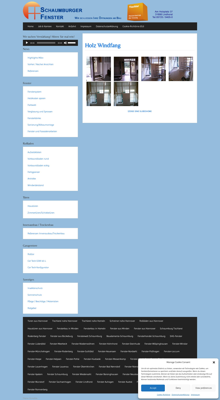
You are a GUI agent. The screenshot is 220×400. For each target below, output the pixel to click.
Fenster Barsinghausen (107, 374)
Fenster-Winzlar (179, 343)
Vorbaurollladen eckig (38, 165)
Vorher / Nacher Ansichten (40, 64)
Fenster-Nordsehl (129, 351)
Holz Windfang (103, 45)
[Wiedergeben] (26, 42)
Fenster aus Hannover (144, 328)
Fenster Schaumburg (57, 374)
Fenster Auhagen (105, 381)
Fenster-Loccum (172, 351)
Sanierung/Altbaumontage (41, 124)
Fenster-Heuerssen (107, 351)
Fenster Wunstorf (36, 381)
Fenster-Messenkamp (115, 359)
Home (30, 26)
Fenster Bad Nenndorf (109, 366)
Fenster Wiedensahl (81, 374)
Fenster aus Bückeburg (61, 336)
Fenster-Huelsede (92, 359)
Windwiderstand (36, 185)
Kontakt (60, 26)
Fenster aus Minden (119, 328)
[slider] (46, 43)
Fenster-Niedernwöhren (83, 343)
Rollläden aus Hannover (151, 321)
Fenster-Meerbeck (58, 343)
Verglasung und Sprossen (40, 111)
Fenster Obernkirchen (83, 366)
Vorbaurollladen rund (38, 158)
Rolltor (31, 254)
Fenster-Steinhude (131, 343)
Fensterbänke (34, 118)
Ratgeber (32, 308)
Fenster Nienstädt (133, 366)
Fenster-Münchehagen (39, 351)
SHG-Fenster (176, 336)
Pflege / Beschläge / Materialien (43, 301)
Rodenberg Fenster (37, 336)
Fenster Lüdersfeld (36, 343)
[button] (213, 362)
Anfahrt (72, 26)
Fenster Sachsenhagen (60, 381)
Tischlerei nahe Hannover (64, 321)
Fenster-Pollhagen (150, 351)
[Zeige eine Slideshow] (140, 111)
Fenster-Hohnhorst (108, 343)
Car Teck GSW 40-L (37, 261)
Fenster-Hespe (34, 359)
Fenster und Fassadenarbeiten (42, 131)
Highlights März (35, 57)
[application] (50, 43)
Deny (178, 388)
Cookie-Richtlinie (163, 395)
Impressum (195, 395)
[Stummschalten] (65, 42)
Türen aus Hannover (38, 321)
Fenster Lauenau (60, 366)
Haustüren (33, 206)
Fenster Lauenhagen (38, 366)
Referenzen (33, 71)
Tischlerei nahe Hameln (93, 321)
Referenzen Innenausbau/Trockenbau (46, 233)
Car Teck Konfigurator (38, 267)
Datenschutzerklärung (180, 395)
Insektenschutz (35, 288)
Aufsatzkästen (34, 152)
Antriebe (32, 178)
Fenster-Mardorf (138, 359)
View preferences (203, 388)
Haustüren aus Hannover (40, 328)
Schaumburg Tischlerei (171, 328)
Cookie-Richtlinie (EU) (133, 26)
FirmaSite (33, 398)
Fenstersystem (34, 91)
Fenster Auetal (125, 381)
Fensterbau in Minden (68, 328)
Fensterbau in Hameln (95, 328)
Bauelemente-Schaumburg (119, 336)
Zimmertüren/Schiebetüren (41, 212)
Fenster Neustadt (131, 374)
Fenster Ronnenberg (37, 389)
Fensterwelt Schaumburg (89, 336)
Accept (153, 388)
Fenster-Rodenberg (63, 351)
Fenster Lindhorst (84, 381)
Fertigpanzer (34, 172)
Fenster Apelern (35, 374)
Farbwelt (32, 105)
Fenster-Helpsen (53, 359)
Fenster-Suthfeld (85, 351)
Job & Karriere (44, 26)
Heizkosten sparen (37, 98)
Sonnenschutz (35, 294)
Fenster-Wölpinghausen (156, 343)
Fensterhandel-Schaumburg (151, 336)
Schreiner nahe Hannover (122, 321)
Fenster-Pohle (72, 359)
